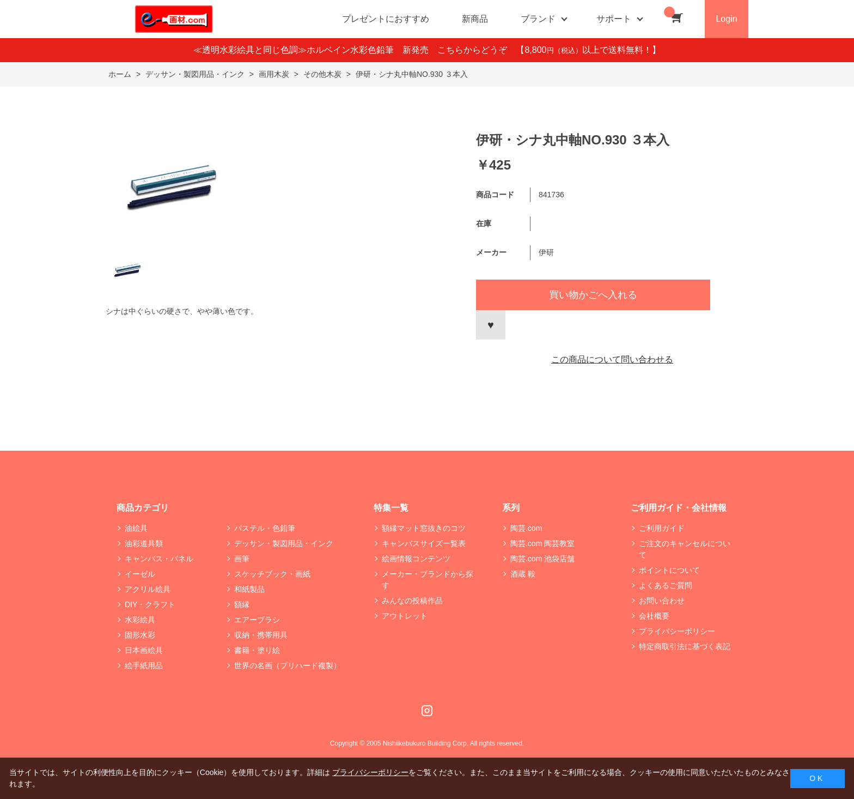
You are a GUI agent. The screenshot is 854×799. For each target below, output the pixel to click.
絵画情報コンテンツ (416, 558)
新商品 (475, 18)
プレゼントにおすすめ (385, 18)
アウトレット (405, 616)
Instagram (427, 711)
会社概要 (654, 616)
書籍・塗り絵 (257, 650)
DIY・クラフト (150, 604)
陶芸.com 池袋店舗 (542, 558)
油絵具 (136, 528)
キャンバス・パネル (159, 558)
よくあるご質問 (665, 585)
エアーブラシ (257, 619)
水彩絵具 (140, 619)
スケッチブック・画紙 (272, 574)
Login (726, 18)
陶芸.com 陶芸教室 (542, 543)
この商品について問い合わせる (612, 359)
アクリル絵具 (147, 589)
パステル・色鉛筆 (264, 528)
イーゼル (140, 574)
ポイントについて (669, 570)
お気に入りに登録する (490, 325)
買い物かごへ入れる (593, 294)
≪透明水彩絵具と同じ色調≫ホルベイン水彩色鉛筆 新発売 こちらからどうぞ (354, 50)
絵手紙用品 (144, 665)
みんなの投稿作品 (412, 600)
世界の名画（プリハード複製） (287, 665)
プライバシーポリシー (677, 631)
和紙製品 (249, 589)
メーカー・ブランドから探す (427, 580)
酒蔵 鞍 (522, 574)
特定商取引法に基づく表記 (684, 646)
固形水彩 (140, 635)
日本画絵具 (144, 650)
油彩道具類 (144, 543)
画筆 (241, 558)
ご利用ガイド (662, 528)
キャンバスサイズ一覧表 (424, 543)
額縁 (241, 604)
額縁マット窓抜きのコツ (424, 528)
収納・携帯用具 (261, 635)
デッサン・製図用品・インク (283, 543)
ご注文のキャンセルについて (684, 549)
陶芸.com (526, 528)
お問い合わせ (662, 600)
